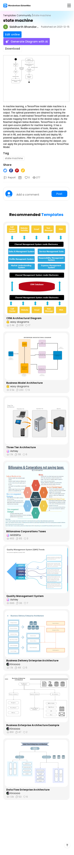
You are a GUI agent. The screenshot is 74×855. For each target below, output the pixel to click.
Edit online (12, 34)
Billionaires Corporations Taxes (26, 531)
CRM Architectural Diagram (23, 318)
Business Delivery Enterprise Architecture (32, 660)
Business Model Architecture (24, 383)
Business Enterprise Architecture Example (32, 725)
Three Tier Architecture (21, 447)
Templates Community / (18, 15)
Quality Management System (25, 596)
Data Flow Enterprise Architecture (28, 789)
